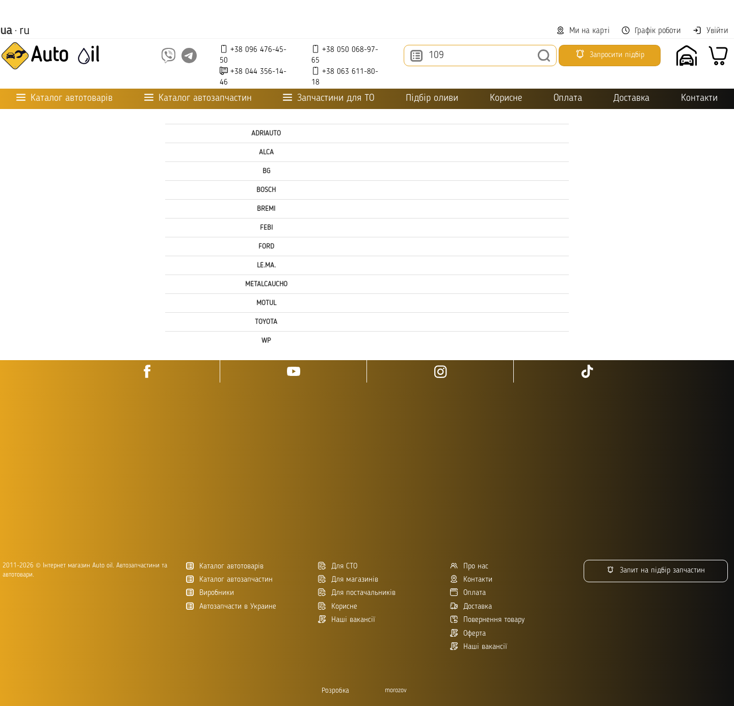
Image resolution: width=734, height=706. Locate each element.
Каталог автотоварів (225, 566)
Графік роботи (651, 30)
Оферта (468, 633)
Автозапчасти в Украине (231, 606)
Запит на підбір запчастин (656, 570)
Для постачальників (357, 592)
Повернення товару (487, 619)
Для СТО (337, 566)
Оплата (568, 98)
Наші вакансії (478, 646)
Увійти (710, 30)
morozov (396, 690)
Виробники (210, 592)
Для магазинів (348, 579)
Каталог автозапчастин (229, 579)
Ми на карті (583, 30)
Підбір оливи (432, 98)
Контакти (699, 98)
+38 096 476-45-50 (253, 55)
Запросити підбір (609, 54)
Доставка (631, 98)
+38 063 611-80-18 (344, 77)
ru (24, 31)
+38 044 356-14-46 (253, 77)
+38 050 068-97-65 (344, 55)
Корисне (506, 98)
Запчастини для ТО (328, 98)
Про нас (469, 566)
